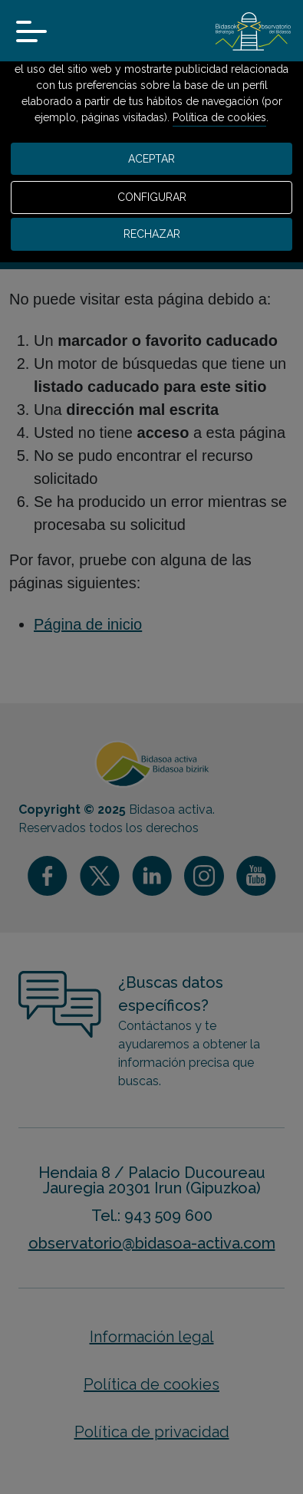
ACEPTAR (151, 159)
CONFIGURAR (151, 197)
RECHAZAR (152, 234)
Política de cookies (219, 117)
